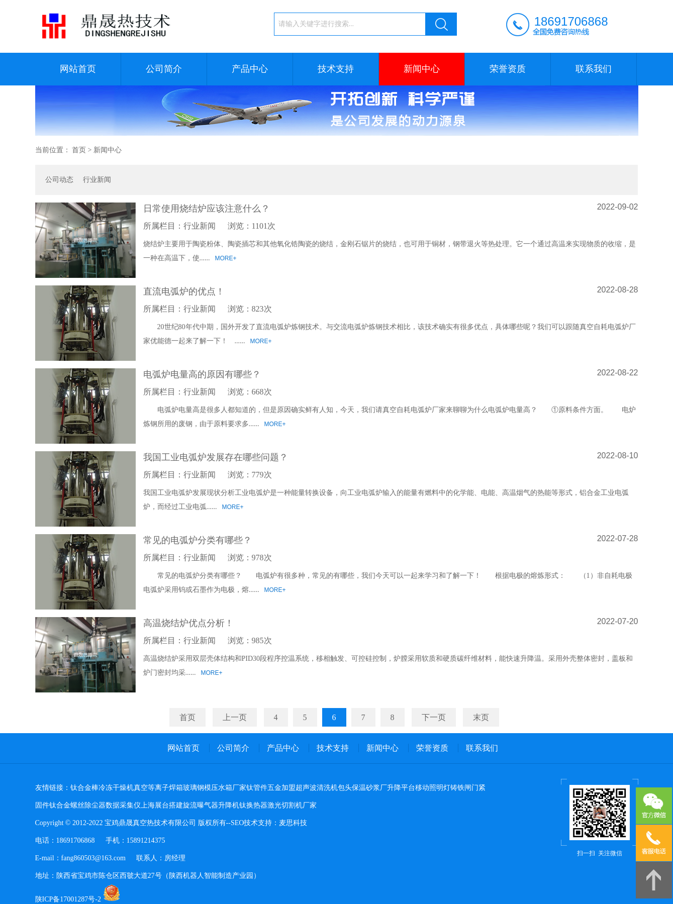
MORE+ (226, 258)
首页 (79, 150)
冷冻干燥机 (116, 787)
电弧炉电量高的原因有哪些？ (202, 374)
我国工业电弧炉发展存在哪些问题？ (215, 457)
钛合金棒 (84, 787)
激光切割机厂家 (292, 805)
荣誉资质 (508, 69)
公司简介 (164, 69)
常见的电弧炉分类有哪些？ (197, 540)
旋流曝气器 (200, 805)
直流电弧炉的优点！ (184, 291)
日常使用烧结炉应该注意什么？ (206, 209)
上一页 (235, 717)
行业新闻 (97, 179)
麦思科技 (293, 823)
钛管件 (256, 787)
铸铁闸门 (464, 787)
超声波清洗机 (317, 787)
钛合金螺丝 (66, 805)
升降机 (228, 805)
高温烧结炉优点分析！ (188, 623)
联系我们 (593, 69)
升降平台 (401, 787)
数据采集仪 (123, 805)
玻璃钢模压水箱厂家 (214, 787)
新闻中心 (422, 69)
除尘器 (95, 805)
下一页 (434, 717)
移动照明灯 (432, 787)
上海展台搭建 (162, 805)
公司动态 (59, 179)
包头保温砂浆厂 (362, 787)
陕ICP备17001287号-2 (68, 899)
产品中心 (250, 69)
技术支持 (336, 69)
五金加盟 (281, 787)
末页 (481, 717)
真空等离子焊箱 (158, 787)
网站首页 (78, 69)
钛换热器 (253, 805)
